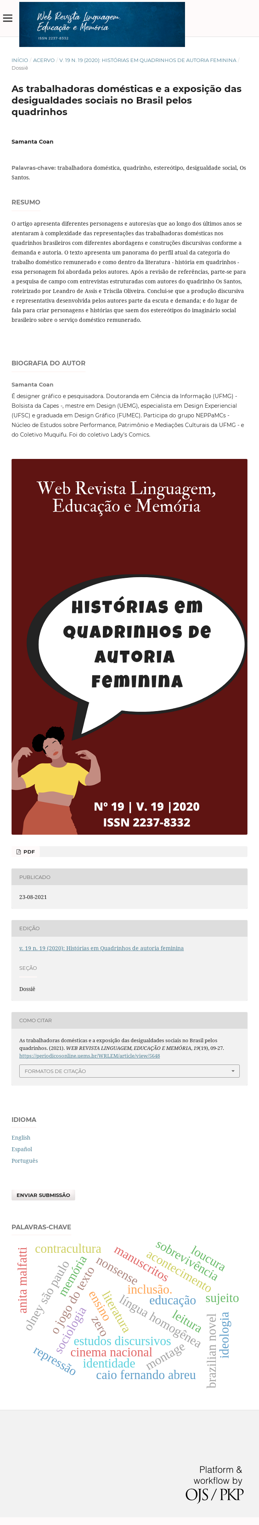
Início (20, 60)
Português (25, 1160)
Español (22, 1149)
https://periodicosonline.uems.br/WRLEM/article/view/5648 (89, 1055)
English (21, 1137)
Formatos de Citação (55, 1071)
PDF (28, 852)
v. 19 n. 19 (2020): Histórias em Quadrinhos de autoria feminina (147, 60)
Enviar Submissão (43, 1195)
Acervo (44, 60)
